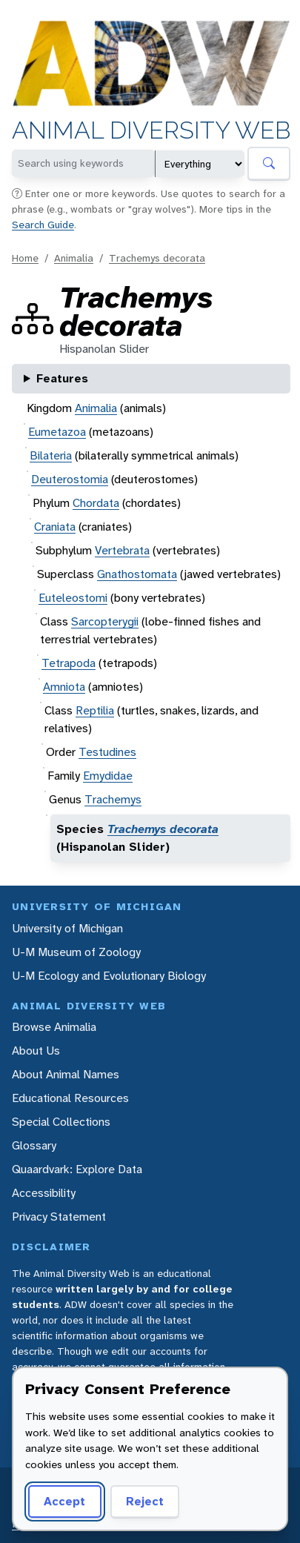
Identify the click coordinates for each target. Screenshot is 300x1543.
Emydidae (108, 775)
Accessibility (44, 1193)
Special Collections (61, 1121)
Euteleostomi (73, 597)
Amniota (64, 686)
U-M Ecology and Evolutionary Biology (109, 975)
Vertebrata (122, 550)
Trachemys (112, 799)
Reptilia (95, 710)
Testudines (107, 752)
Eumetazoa (57, 431)
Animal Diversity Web (151, 131)
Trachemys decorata (157, 258)
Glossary (34, 1145)
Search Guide (43, 224)
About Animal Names (65, 1074)
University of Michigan (67, 928)
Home (25, 258)
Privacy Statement (59, 1216)
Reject (145, 1501)
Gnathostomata (137, 574)
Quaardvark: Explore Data (77, 1169)
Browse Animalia (54, 1027)
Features (62, 378)
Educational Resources (70, 1098)
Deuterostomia (69, 479)
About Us (36, 1050)
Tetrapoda (68, 663)
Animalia (73, 258)
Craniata (55, 526)
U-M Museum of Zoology (76, 952)
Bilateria (51, 455)
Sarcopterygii (105, 621)
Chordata (96, 503)
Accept (64, 1501)
